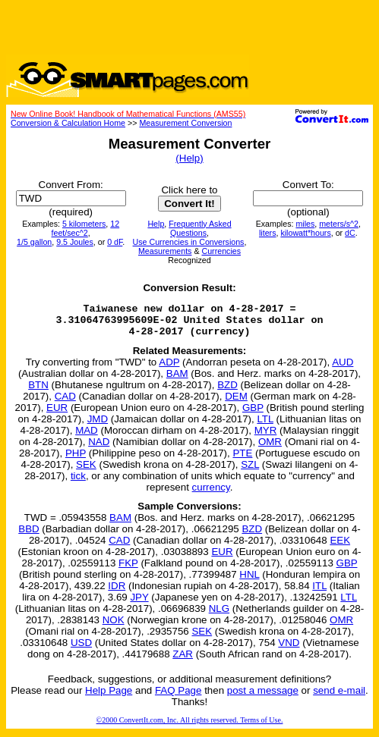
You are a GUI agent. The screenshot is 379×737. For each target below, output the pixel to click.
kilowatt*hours (305, 232)
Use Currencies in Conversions (189, 241)
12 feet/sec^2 (86, 228)
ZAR (182, 660)
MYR (265, 437)
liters (267, 232)
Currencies (221, 251)
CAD (65, 403)
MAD (86, 437)
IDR (116, 592)
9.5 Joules (74, 241)
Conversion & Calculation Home (68, 122)
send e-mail (339, 697)
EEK (340, 547)
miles (304, 223)
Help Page (108, 697)
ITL (319, 592)
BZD (227, 391)
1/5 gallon (34, 241)
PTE (242, 460)
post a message (262, 697)
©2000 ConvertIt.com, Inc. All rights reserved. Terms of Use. (189, 727)
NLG (219, 615)
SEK (86, 471)
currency (211, 494)
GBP (253, 414)
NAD (98, 448)
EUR (57, 414)
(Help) (189, 158)
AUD (342, 369)
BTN (38, 391)
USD (81, 649)
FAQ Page (178, 697)
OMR (270, 448)
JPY (139, 604)
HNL (249, 581)
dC (350, 232)
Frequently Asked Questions (200, 228)
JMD (97, 425)
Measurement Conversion (185, 122)
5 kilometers (84, 223)
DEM (236, 403)
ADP (169, 369)
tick (78, 482)
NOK (114, 626)
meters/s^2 (338, 223)
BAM (177, 380)
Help (155, 223)
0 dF (114, 241)
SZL (250, 471)
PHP (75, 460)
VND (288, 649)
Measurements (164, 251)
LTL (265, 425)
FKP (128, 569)
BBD (28, 535)
